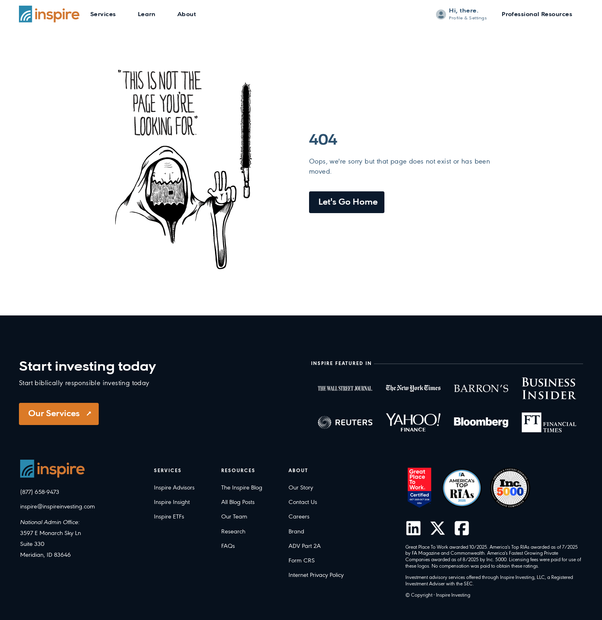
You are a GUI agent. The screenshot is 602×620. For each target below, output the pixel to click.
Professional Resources (537, 15)
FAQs (228, 546)
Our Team (234, 517)
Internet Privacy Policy (316, 575)
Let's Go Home (348, 202)
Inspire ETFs (169, 517)
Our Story (301, 488)
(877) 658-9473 (39, 492)
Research (233, 532)
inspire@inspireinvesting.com (57, 507)
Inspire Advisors (174, 488)
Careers (299, 517)
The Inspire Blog (241, 488)
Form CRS (302, 561)
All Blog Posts (238, 502)
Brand (296, 532)
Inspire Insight (172, 502)
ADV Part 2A (305, 546)
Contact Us (303, 502)
